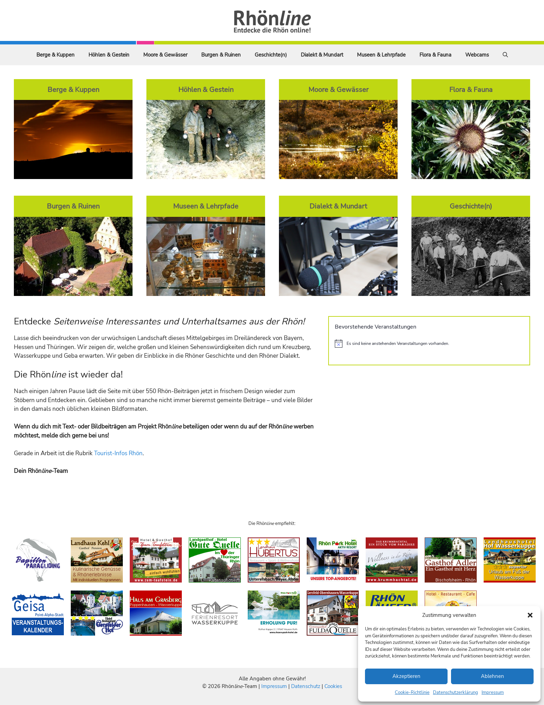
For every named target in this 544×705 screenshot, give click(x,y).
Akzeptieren (406, 676)
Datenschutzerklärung (455, 692)
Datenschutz (305, 686)
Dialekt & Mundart (322, 54)
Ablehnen (492, 676)
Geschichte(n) (271, 54)
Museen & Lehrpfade (381, 54)
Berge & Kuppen (55, 54)
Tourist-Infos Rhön (118, 453)
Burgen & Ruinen (221, 54)
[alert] (429, 343)
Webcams (477, 54)
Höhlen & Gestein (108, 54)
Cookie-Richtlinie (412, 692)
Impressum (493, 692)
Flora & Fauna (435, 54)
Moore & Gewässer (165, 54)
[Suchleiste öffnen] (505, 54)
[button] (530, 615)
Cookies (333, 686)
